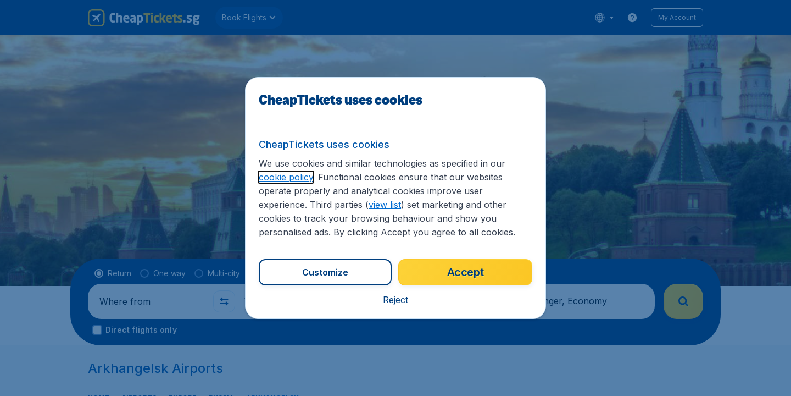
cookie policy (286, 177)
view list (385, 204)
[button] (395, 299)
